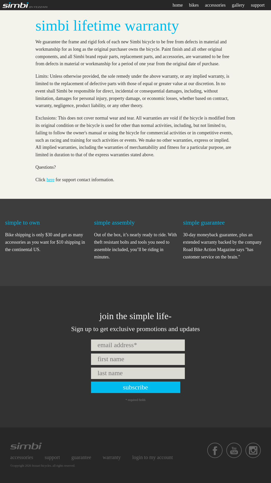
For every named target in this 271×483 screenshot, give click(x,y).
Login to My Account (152, 457)
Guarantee (81, 457)
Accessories (21, 457)
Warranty (112, 457)
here (51, 179)
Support (52, 457)
